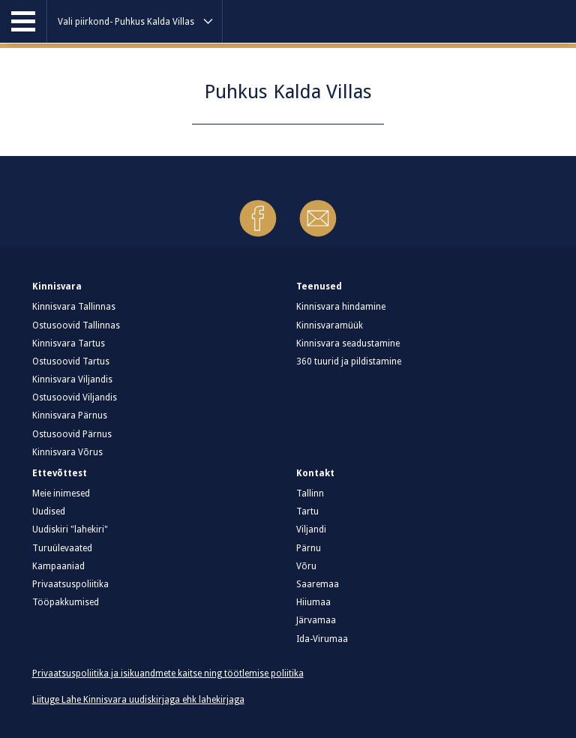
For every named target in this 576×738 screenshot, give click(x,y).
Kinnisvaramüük (329, 325)
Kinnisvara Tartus (68, 343)
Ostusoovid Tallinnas (76, 325)
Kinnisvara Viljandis (72, 379)
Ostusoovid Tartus (71, 361)
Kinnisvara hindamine (341, 307)
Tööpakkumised (65, 602)
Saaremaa (317, 584)
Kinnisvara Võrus (67, 452)
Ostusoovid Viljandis (74, 397)
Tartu (307, 511)
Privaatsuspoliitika (70, 584)
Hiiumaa (313, 602)
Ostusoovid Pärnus (72, 434)
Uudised (48, 511)
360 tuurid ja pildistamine (348, 361)
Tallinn (310, 493)
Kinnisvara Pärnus (69, 415)
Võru (306, 566)
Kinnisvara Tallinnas (74, 307)
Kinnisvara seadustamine (348, 343)
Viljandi (311, 529)
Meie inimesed (61, 493)
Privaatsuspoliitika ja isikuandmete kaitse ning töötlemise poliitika (168, 673)
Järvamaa (316, 620)
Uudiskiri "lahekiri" (70, 529)
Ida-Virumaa (322, 639)
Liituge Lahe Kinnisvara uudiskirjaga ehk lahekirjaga (138, 699)
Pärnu (308, 548)
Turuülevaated (62, 548)
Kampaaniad (58, 566)
